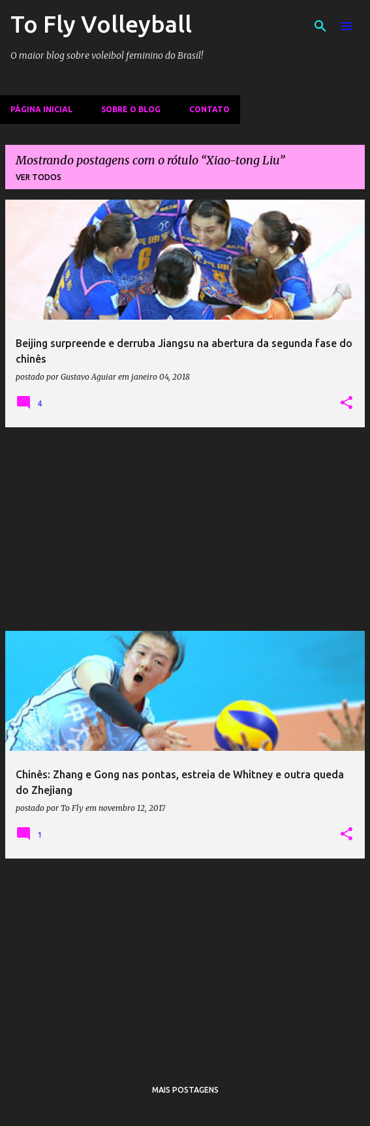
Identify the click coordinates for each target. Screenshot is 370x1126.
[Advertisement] (185, 529)
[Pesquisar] (320, 26)
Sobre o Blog (131, 109)
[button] (346, 403)
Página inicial (41, 109)
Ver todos (38, 177)
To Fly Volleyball (101, 23)
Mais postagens (185, 1090)
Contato (209, 109)
